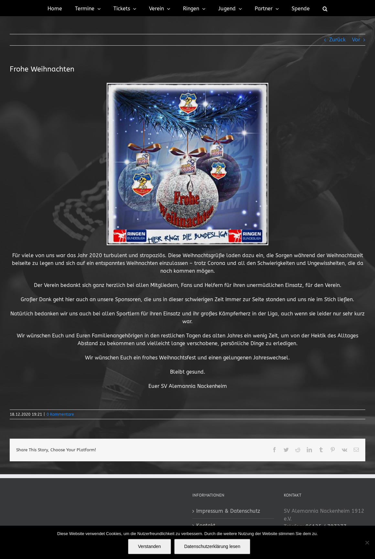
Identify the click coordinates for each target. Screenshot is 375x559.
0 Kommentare (60, 414)
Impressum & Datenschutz (228, 511)
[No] (367, 542)
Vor (356, 40)
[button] (325, 8)
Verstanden (149, 546)
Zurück (337, 40)
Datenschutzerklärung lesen (212, 546)
